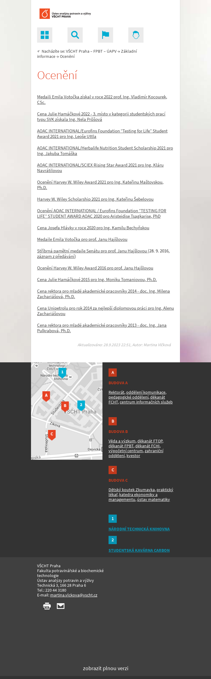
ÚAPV (111, 51)
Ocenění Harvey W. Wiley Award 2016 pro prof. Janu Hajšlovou (95, 268)
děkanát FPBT (121, 446)
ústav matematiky (153, 499)
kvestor (133, 455)
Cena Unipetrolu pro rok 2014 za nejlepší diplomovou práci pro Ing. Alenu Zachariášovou (105, 310)
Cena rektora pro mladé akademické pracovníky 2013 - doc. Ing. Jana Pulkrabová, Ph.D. (102, 327)
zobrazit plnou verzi (105, 668)
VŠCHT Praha (77, 51)
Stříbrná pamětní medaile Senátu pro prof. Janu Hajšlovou (92, 251)
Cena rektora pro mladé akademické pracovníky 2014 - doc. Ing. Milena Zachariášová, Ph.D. (103, 293)
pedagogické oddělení (128, 397)
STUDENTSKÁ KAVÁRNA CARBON (139, 550)
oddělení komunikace (145, 392)
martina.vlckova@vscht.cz (73, 595)
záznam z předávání (55, 256)
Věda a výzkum (122, 441)
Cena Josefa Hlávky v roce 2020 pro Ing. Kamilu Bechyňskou (93, 227)
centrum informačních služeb (146, 402)
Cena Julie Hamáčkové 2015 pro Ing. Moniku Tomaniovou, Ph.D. (97, 279)
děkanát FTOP (149, 441)
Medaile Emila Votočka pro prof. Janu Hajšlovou (82, 239)
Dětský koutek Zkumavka (132, 489)
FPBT (98, 51)
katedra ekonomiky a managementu (133, 497)
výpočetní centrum (126, 450)
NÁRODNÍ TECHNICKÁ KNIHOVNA (139, 529)
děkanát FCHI (147, 446)
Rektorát (116, 392)
